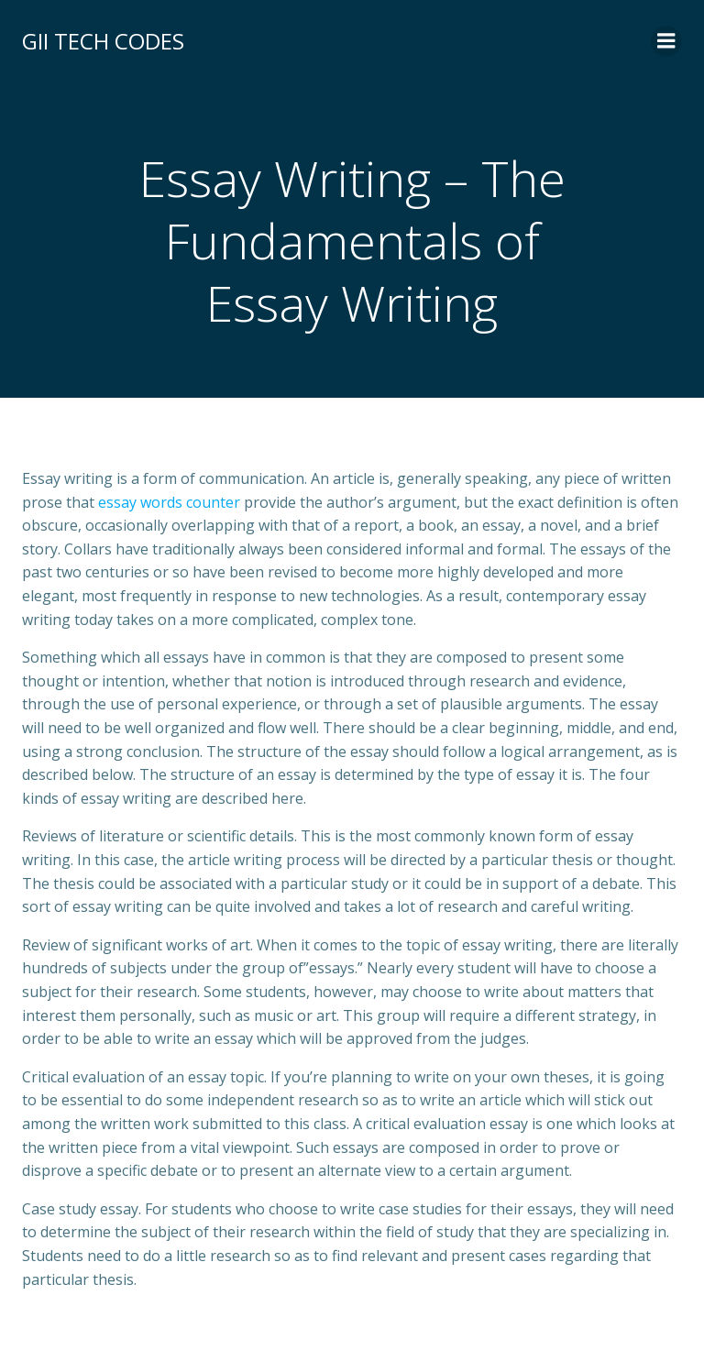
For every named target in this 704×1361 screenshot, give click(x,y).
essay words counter (169, 502)
